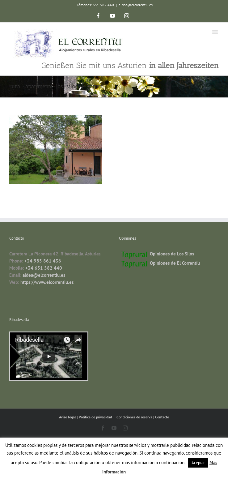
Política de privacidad (96, 417)
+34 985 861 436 (42, 261)
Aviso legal (68, 417)
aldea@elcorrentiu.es (136, 4)
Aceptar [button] (198, 462)
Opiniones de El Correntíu (175, 263)
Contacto (162, 417)
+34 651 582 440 (43, 268)
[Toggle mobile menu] (215, 32)
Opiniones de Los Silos (172, 254)
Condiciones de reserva (134, 417)
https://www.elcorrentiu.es (47, 282)
